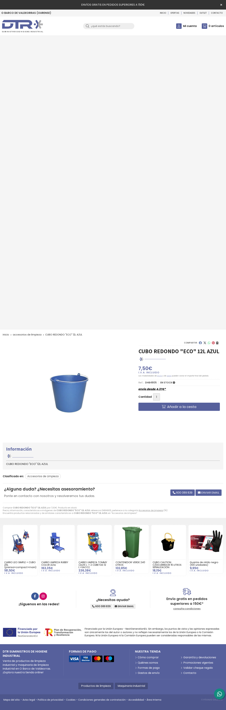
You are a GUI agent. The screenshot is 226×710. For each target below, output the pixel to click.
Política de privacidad (50, 699)
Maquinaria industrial (131, 686)
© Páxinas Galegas (212, 700)
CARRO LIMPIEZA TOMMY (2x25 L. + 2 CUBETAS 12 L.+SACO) (93, 565)
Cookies (70, 699)
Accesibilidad (136, 699)
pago (169, 376)
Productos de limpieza (96, 686)
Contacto (189, 673)
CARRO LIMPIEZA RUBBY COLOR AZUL (54, 563)
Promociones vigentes (198, 663)
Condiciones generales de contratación (102, 699)
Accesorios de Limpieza (151, 510)
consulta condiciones (187, 608)
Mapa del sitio (11, 699)
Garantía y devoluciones (199, 657)
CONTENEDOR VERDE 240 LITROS (130, 563)
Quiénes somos (148, 663)
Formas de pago (149, 668)
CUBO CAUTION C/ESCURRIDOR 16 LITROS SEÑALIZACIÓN (167, 565)
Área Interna (154, 699)
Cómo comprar (148, 657)
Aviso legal (29, 699)
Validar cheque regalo (198, 668)
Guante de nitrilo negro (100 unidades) (204, 563)
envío (159, 376)
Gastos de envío (149, 673)
